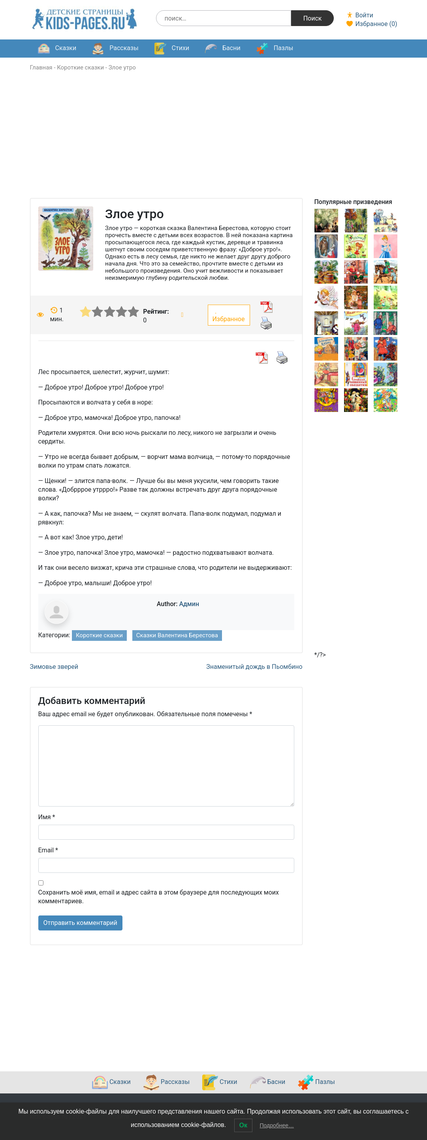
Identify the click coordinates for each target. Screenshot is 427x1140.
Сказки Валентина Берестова (177, 635)
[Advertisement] (213, 143)
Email (48, 850)
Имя (46, 817)
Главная (41, 67)
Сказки (57, 48)
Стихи (171, 48)
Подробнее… (277, 1125)
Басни (223, 48)
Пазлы (274, 48)
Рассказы (115, 48)
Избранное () (371, 24)
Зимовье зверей (54, 666)
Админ (189, 604)
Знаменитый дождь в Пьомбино (254, 666)
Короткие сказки (80, 67)
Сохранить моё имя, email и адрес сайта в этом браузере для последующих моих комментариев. (158, 897)
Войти (359, 15)
